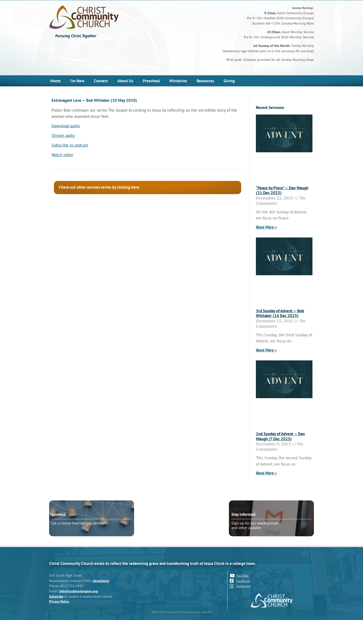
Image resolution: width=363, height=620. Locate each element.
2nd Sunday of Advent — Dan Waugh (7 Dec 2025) (280, 436)
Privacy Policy (59, 601)
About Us (125, 80)
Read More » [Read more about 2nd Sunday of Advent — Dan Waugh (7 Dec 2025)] (266, 473)
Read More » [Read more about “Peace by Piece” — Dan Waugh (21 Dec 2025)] (266, 227)
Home (55, 80)
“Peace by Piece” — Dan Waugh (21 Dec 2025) (282, 190)
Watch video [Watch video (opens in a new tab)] (62, 154)
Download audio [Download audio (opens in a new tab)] (66, 125)
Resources (205, 80)
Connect (101, 80)
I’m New (77, 80)
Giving (229, 80)
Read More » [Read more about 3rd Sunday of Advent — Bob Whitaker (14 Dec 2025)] (266, 350)
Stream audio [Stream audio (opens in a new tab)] (63, 135)
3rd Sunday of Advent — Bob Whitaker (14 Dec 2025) (280, 313)
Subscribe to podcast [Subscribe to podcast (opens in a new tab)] (70, 145)
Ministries (178, 80)
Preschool (151, 80)
